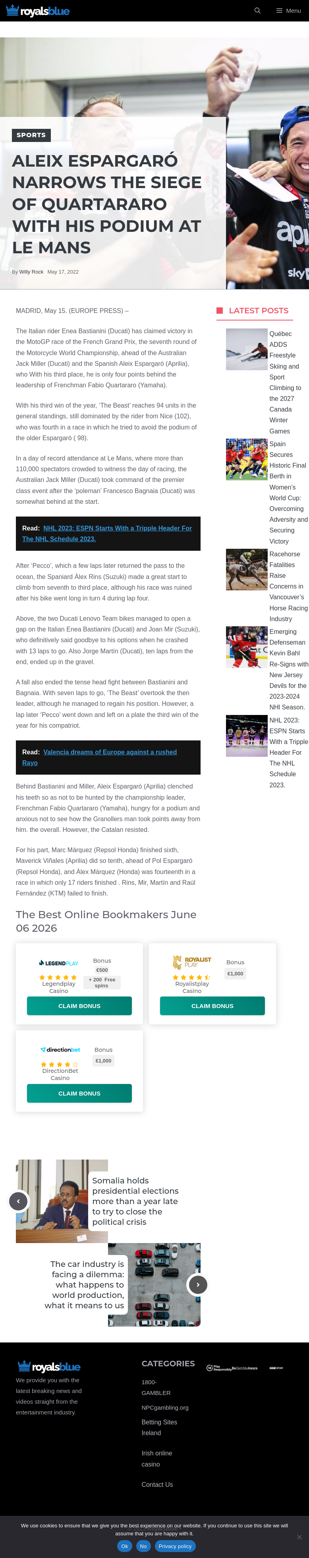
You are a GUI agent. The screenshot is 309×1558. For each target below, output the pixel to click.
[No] (299, 1537)
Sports (31, 135)
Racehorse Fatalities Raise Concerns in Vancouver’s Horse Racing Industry (267, 585)
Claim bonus (79, 1005)
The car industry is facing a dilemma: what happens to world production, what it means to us (84, 1284)
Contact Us (157, 1484)
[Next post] (198, 1285)
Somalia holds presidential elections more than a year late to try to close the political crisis (135, 1201)
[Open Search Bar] (257, 10)
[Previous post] (18, 1201)
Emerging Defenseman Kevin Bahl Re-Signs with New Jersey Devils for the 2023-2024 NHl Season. (267, 668)
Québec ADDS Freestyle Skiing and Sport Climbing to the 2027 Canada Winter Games (263, 381)
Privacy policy (175, 1546)
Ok (124, 1546)
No (143, 1546)
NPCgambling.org (164, 1407)
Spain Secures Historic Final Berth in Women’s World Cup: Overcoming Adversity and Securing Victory (267, 492)
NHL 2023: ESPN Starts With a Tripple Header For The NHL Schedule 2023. (267, 752)
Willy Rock (31, 272)
